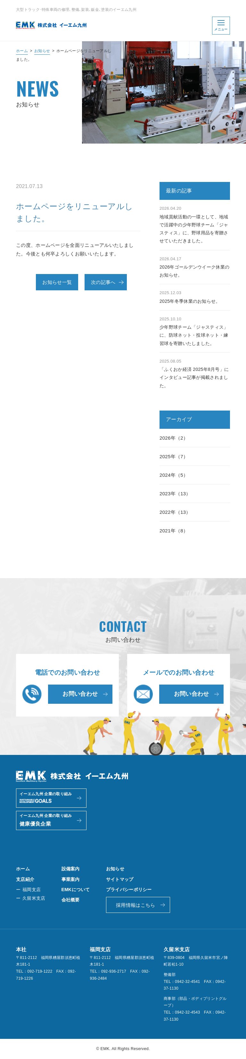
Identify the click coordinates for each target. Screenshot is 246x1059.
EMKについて (76, 889)
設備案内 (71, 868)
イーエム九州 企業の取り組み (46, 799)
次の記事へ (103, 282)
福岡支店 (31, 889)
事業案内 (71, 879)
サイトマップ (120, 879)
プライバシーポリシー (129, 889)
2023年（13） (175, 493)
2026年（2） (174, 438)
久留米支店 (33, 898)
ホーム (22, 51)
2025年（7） (174, 456)
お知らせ (42, 51)
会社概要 (71, 899)
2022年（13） (175, 512)
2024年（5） (174, 475)
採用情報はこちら (135, 905)
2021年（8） (174, 530)
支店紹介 (25, 879)
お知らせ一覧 (57, 282)
